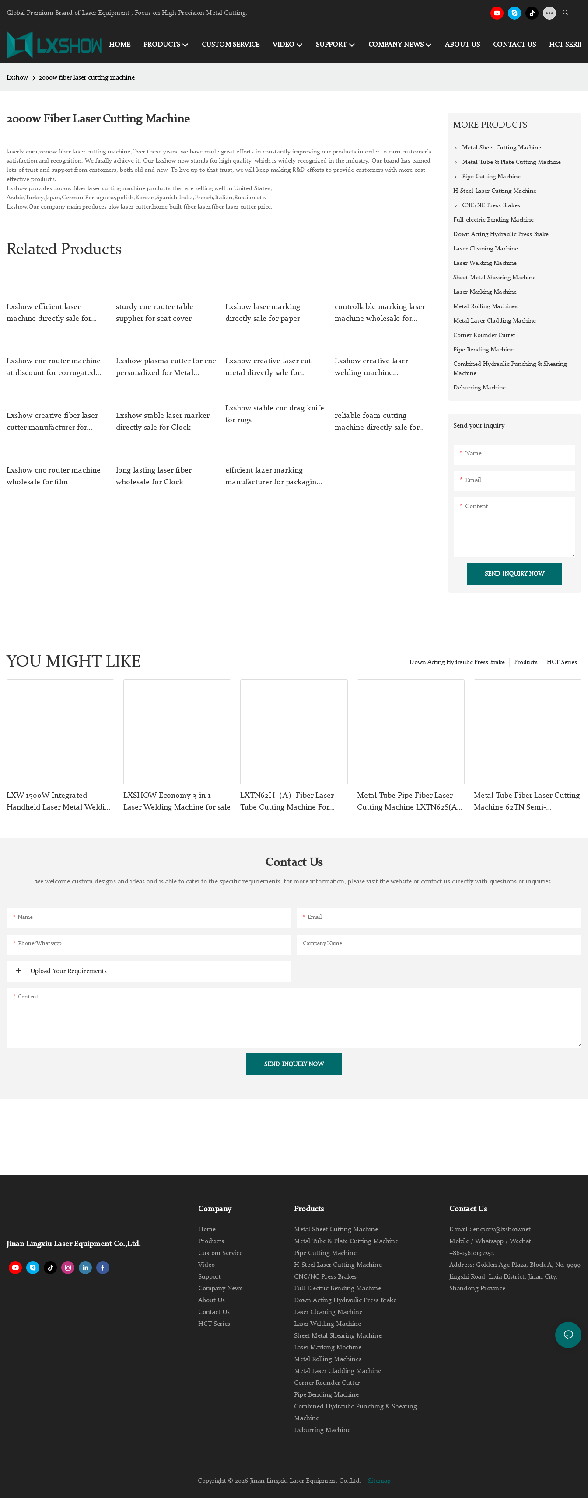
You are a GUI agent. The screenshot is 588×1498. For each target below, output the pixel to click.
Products (526, 662)
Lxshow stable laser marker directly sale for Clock (162, 421)
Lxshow (17, 78)
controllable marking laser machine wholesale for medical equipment (380, 314)
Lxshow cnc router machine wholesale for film (54, 476)
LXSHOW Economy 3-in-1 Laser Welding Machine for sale (177, 801)
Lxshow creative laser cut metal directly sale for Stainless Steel (268, 368)
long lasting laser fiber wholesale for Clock (153, 476)
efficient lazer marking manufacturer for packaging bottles (272, 477)
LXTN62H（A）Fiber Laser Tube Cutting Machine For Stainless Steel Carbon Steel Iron (287, 802)
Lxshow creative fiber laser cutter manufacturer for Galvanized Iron (52, 423)
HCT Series (562, 662)
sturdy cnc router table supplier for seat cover (154, 313)
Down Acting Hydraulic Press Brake (457, 662)
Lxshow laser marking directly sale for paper (262, 313)
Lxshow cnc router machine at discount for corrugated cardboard (54, 368)
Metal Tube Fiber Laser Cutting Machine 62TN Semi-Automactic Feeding (527, 802)
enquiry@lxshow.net (502, 1230)
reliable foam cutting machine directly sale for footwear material (377, 423)
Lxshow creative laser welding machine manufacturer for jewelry (377, 368)
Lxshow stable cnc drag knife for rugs (274, 414)
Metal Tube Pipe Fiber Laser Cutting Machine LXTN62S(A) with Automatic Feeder (408, 802)
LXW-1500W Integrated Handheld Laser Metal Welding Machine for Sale (60, 802)
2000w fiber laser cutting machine (87, 78)
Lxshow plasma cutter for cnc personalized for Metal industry (166, 368)
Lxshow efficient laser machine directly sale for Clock (49, 314)
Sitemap (379, 1481)
